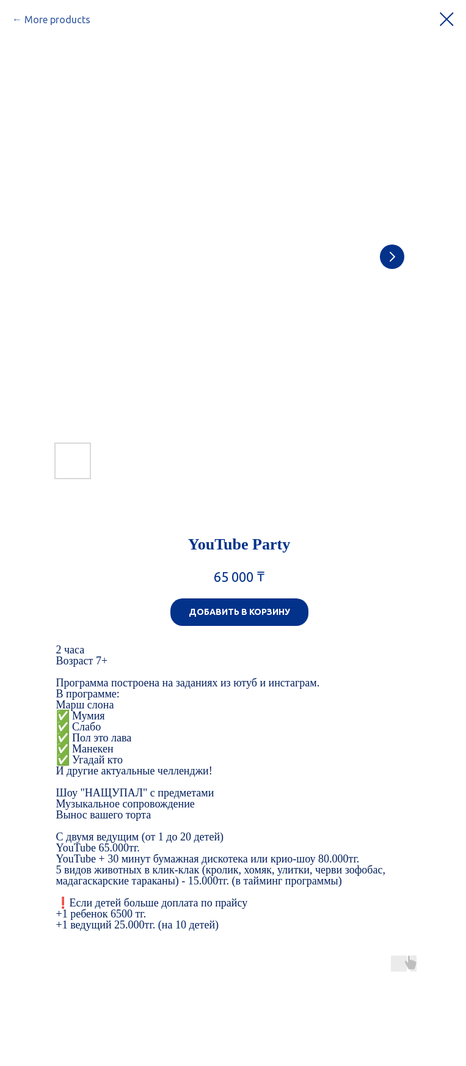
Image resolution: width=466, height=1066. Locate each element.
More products (57, 19)
